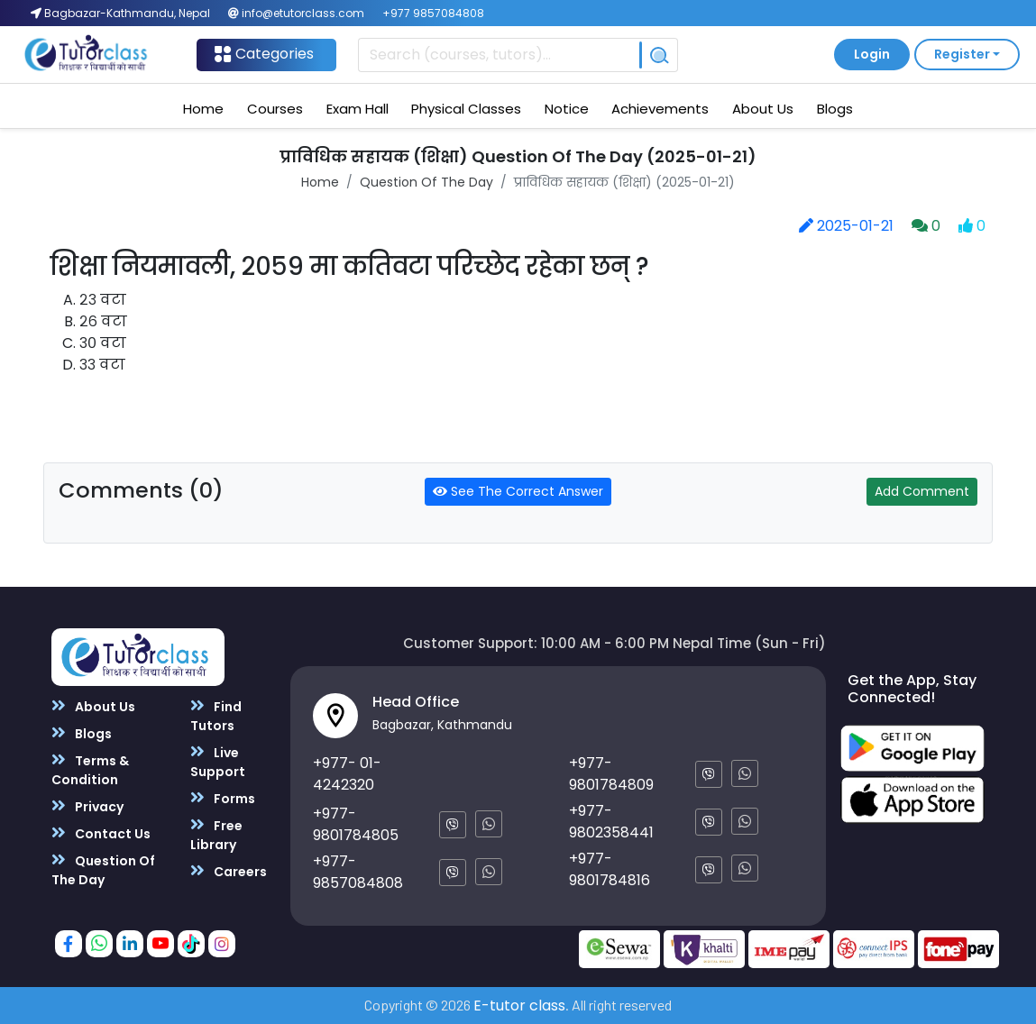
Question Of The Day (426, 182)
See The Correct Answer (518, 491)
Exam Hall (357, 108)
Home (203, 108)
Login (872, 54)
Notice (567, 108)
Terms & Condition (90, 770)
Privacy (87, 806)
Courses (275, 108)
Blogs (835, 108)
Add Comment (922, 491)
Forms (222, 798)
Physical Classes (466, 108)
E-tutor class (519, 1005)
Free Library (216, 835)
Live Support (217, 762)
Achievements (660, 108)
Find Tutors (216, 716)
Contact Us (101, 833)
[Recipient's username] (499, 55)
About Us (762, 108)
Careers (228, 871)
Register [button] (962, 54)
